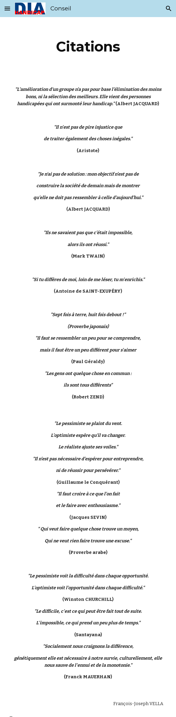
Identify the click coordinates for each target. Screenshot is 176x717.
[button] (7, 8)
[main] (87, 46)
